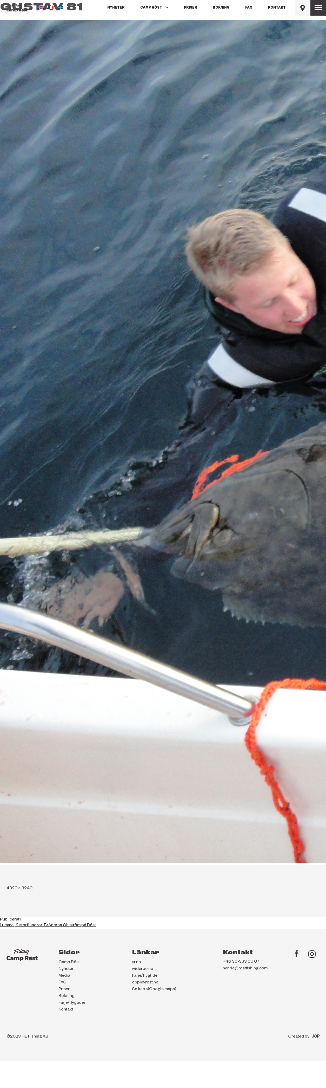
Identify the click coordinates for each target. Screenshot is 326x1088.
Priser (190, 8)
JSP (315, 1037)
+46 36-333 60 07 (241, 962)
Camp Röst (151, 8)
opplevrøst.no (145, 983)
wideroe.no (142, 969)
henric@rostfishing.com (245, 969)
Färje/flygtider (71, 1003)
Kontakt (277, 8)
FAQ (248, 8)
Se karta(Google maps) (154, 989)
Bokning (221, 8)
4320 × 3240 (19, 888)
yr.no (136, 962)
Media (64, 976)
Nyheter (116, 8)
